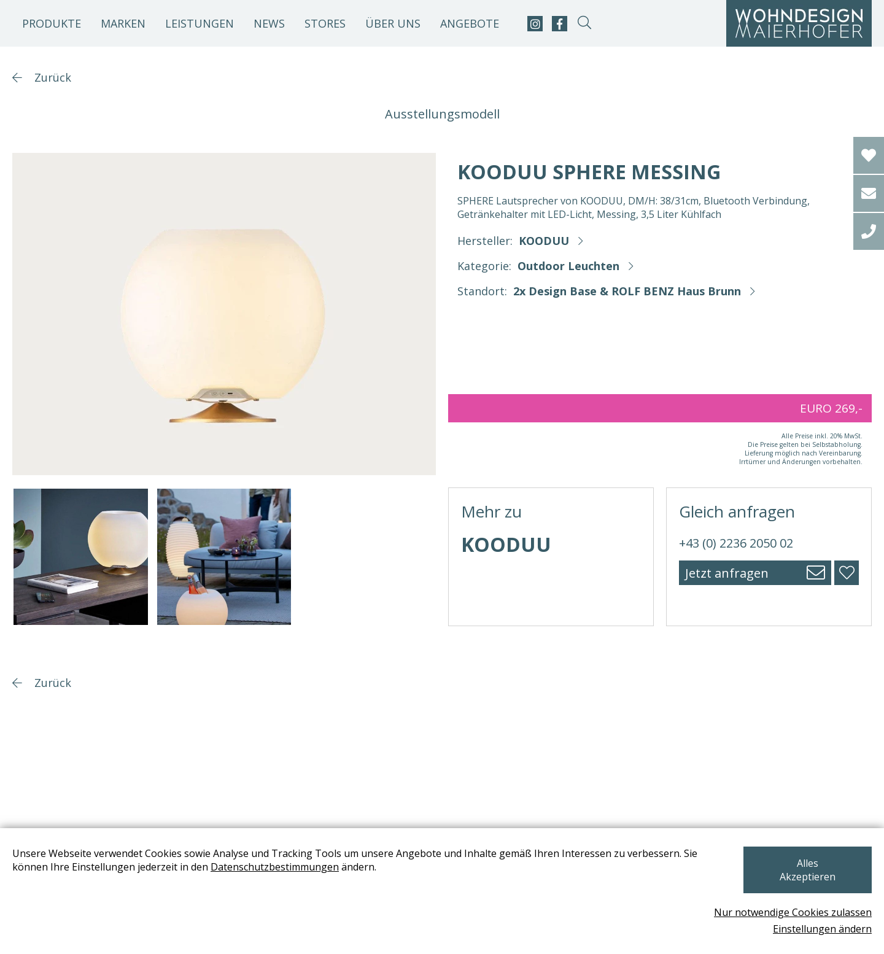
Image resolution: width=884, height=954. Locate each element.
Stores (325, 23)
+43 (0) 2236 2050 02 (736, 543)
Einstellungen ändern (822, 929)
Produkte (51, 23)
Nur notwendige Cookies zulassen (793, 912)
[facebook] (559, 23)
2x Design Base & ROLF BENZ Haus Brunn (627, 291)
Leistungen (199, 23)
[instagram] (535, 23)
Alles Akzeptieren (807, 876)
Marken (123, 23)
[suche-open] (584, 23)
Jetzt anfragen (727, 573)
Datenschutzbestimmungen (275, 880)
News (269, 23)
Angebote (469, 23)
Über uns (393, 23)
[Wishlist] (868, 155)
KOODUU (544, 240)
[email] (868, 193)
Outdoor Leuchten (568, 265)
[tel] (868, 231)
